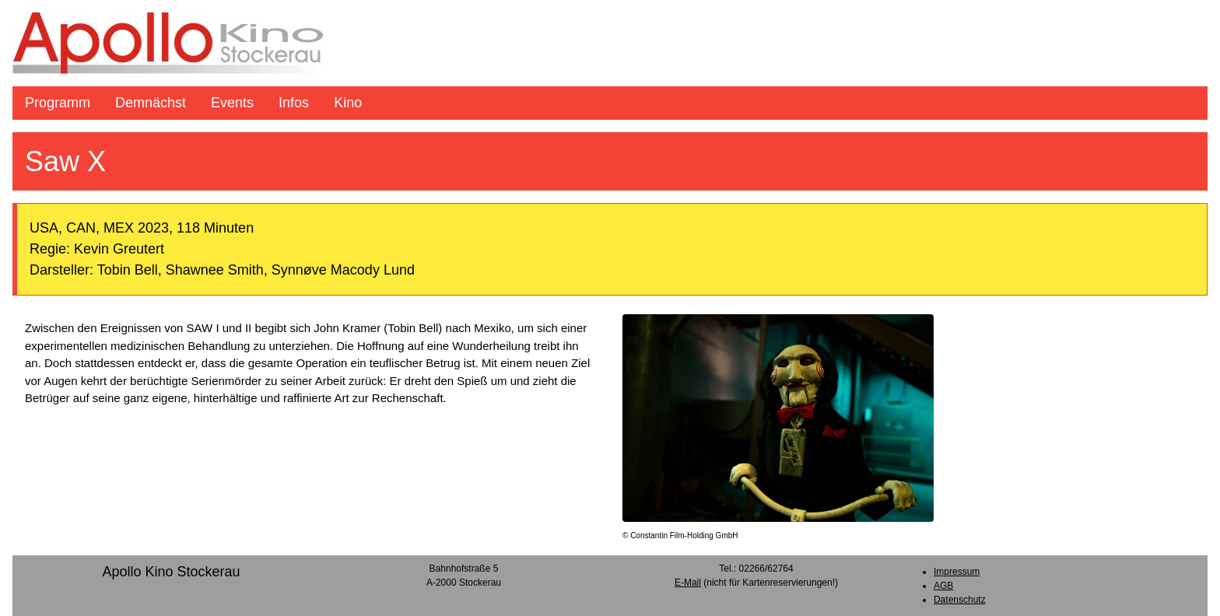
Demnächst (150, 102)
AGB (943, 585)
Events (232, 102)
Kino (348, 102)
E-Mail (688, 582)
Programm (57, 102)
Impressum (957, 571)
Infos (294, 102)
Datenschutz (960, 599)
